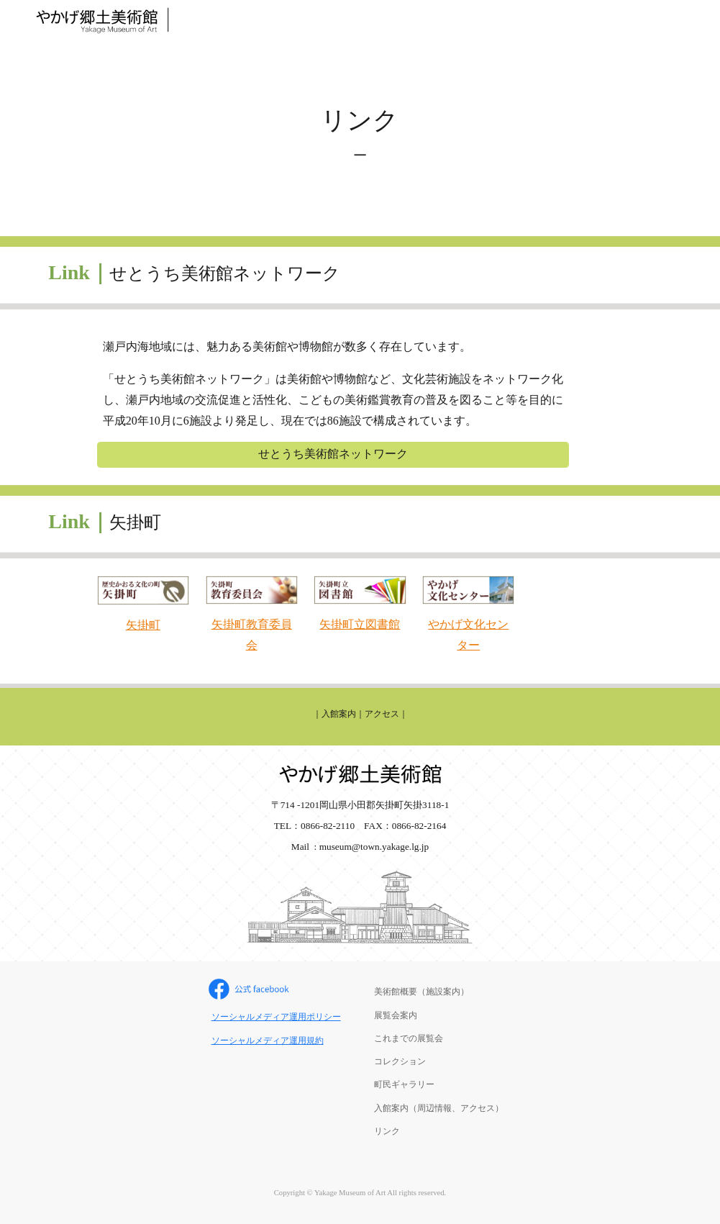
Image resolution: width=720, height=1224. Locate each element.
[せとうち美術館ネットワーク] (333, 454)
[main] (360, 138)
